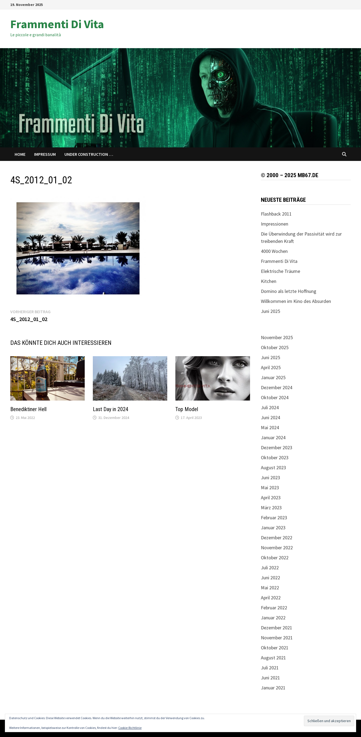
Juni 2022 (270, 577)
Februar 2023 (274, 517)
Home (20, 154)
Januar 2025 (273, 377)
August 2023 (273, 467)
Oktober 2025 (274, 347)
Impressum (45, 154)
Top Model (186, 409)
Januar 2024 (273, 437)
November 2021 (277, 637)
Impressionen (274, 224)
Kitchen (268, 281)
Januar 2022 (273, 617)
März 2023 (271, 507)
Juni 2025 (270, 311)
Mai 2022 (270, 587)
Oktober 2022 (274, 557)
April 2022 (271, 597)
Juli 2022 (270, 567)
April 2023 (271, 497)
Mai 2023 (270, 487)
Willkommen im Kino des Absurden (296, 301)
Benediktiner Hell (28, 409)
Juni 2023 (270, 477)
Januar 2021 (273, 688)
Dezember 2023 (276, 447)
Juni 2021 (270, 678)
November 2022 (277, 547)
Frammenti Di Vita (57, 23)
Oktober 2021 (274, 648)
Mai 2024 (270, 427)
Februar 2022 (274, 607)
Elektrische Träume (280, 271)
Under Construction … (88, 154)
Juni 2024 (270, 417)
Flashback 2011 (276, 214)
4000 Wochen (274, 251)
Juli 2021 (270, 668)
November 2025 (277, 337)
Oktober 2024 (274, 397)
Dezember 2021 (276, 627)
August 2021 (273, 658)
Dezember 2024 (276, 387)
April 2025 (271, 367)
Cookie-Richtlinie (130, 728)
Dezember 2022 (276, 537)
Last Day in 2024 (110, 409)
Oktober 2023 (274, 457)
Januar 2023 (273, 527)
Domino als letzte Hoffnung (288, 291)
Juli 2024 (270, 407)
